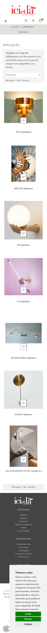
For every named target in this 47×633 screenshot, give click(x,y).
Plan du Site (23, 557)
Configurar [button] (28, 624)
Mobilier (23, 518)
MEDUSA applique (23, 188)
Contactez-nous (23, 544)
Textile (23, 528)
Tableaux (23, 515)
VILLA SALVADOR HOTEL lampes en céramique (23, 471)
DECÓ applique (23, 132)
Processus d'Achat (23, 554)
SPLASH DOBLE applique (23, 358)
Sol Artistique (23, 531)
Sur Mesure (23, 547)
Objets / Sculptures (23, 525)
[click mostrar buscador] (26, 21)
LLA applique (23, 301)
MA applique (23, 245)
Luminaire (23, 521)
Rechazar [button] (28, 619)
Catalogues (23, 550)
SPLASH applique (23, 414)
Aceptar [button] (28, 614)
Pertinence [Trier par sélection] (23, 74)
